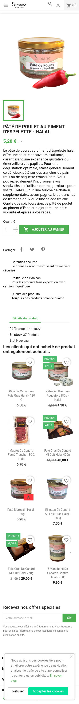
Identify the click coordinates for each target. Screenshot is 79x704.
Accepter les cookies (48, 691)
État (12, 341)
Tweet (32, 249)
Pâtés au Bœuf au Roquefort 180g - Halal (58, 395)
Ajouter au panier (44, 229)
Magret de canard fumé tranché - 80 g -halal (21, 455)
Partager (21, 249)
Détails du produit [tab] (25, 318)
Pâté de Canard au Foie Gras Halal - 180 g (21, 395)
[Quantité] (8, 229)
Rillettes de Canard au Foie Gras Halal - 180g (58, 514)
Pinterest (43, 249)
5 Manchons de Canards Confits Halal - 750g (57, 573)
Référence (17, 329)
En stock (15, 335)
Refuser (18, 691)
